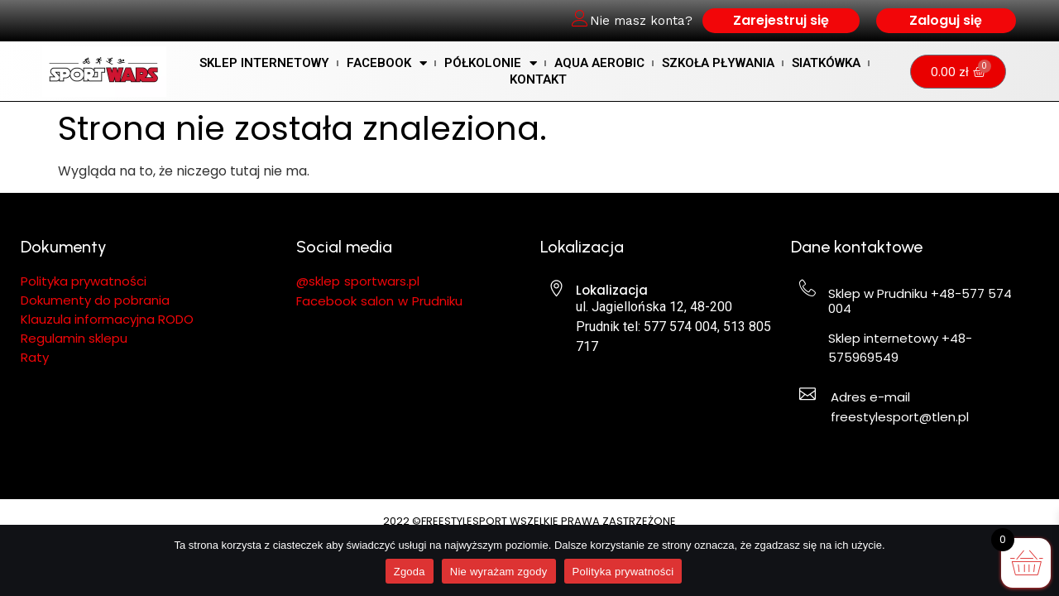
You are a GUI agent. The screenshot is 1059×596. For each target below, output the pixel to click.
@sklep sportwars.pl (357, 281)
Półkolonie (490, 63)
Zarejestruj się (781, 20)
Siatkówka (826, 62)
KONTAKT (538, 79)
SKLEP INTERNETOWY (264, 62)
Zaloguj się (945, 20)
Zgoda (409, 571)
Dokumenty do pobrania (97, 300)
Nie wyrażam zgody (499, 571)
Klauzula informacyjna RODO (107, 319)
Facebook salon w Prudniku (379, 301)
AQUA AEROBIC (599, 62)
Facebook (387, 63)
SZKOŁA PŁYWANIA (718, 62)
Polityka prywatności (623, 571)
